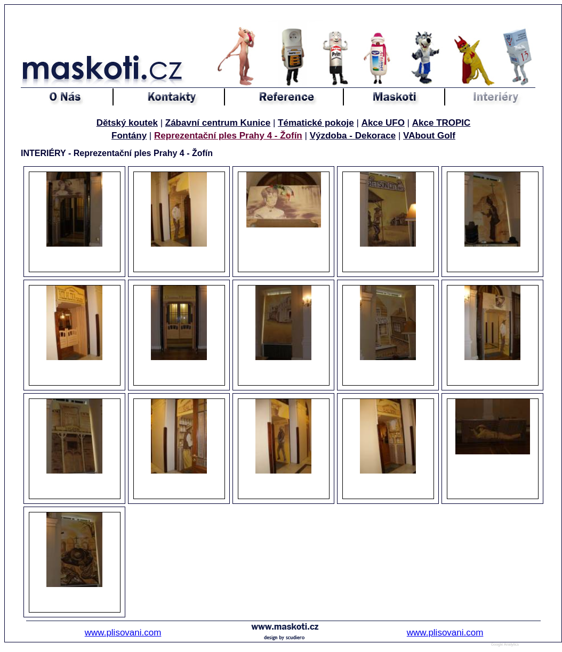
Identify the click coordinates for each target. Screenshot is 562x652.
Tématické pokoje (316, 123)
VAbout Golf (429, 136)
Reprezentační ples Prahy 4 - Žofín (228, 136)
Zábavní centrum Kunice (217, 123)
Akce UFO (383, 123)
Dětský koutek (127, 123)
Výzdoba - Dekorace (353, 136)
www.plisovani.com (123, 632)
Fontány (129, 136)
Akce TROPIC (441, 123)
